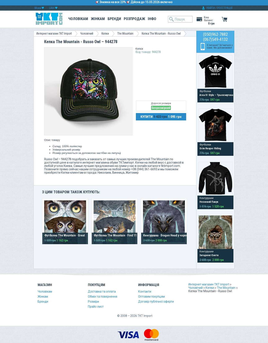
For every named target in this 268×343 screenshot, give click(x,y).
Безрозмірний (161, 108)
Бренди (114, 19)
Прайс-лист (96, 306)
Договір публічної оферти (156, 301)
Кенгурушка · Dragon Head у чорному (167, 235)
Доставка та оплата (102, 291)
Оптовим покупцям (151, 296)
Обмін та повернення (102, 296)
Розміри (93, 301)
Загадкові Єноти (209, 255)
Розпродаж (134, 19)
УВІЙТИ (210, 8)
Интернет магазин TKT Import (54, 33)
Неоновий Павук (209, 201)
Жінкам (98, 19)
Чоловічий (86, 33)
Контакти (144, 291)
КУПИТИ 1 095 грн (161, 117)
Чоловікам (78, 19)
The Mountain (125, 33)
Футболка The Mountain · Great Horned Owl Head (64, 237)
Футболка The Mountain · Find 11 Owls (118, 235)
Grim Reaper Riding (210, 148)
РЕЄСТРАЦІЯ (224, 8)
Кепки (105, 33)
